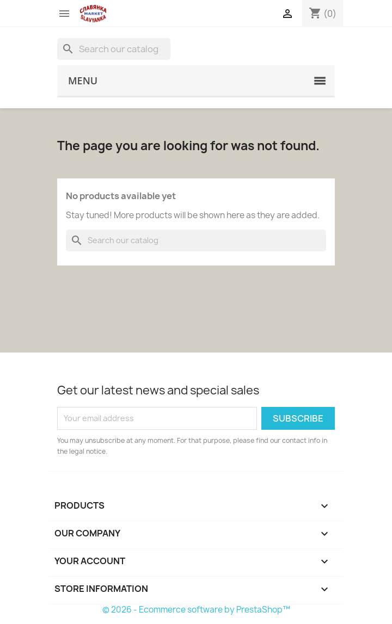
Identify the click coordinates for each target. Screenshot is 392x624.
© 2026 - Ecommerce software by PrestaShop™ (196, 609)
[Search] (113, 49)
